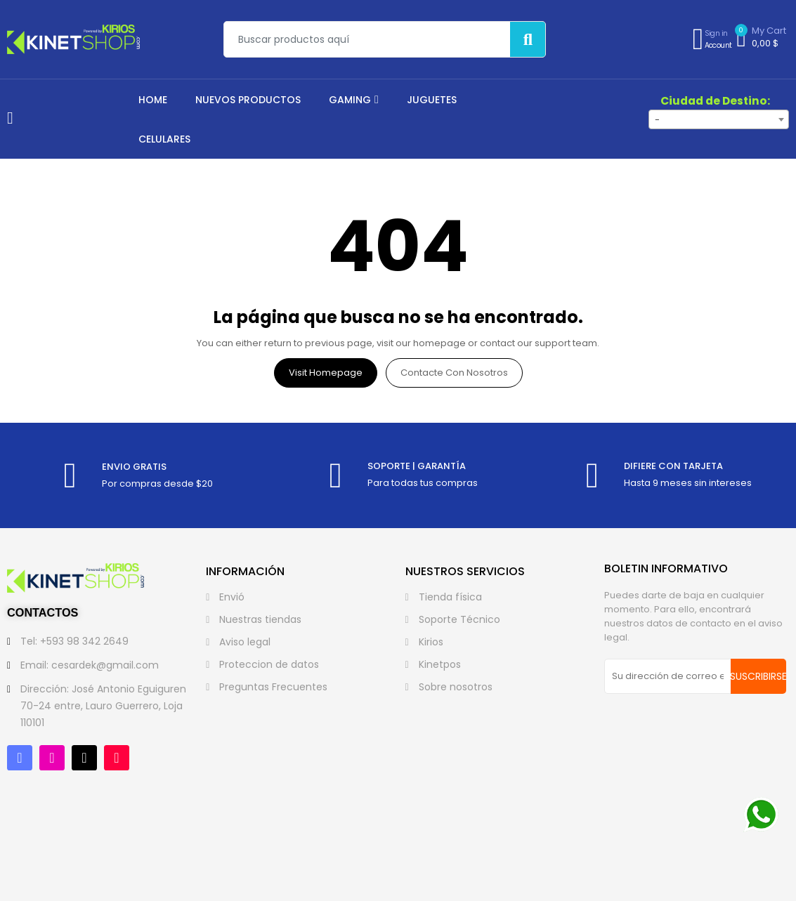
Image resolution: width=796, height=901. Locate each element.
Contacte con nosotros (454, 372)
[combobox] (718, 119)
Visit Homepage (326, 372)
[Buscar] (527, 39)
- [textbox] (657, 119)
